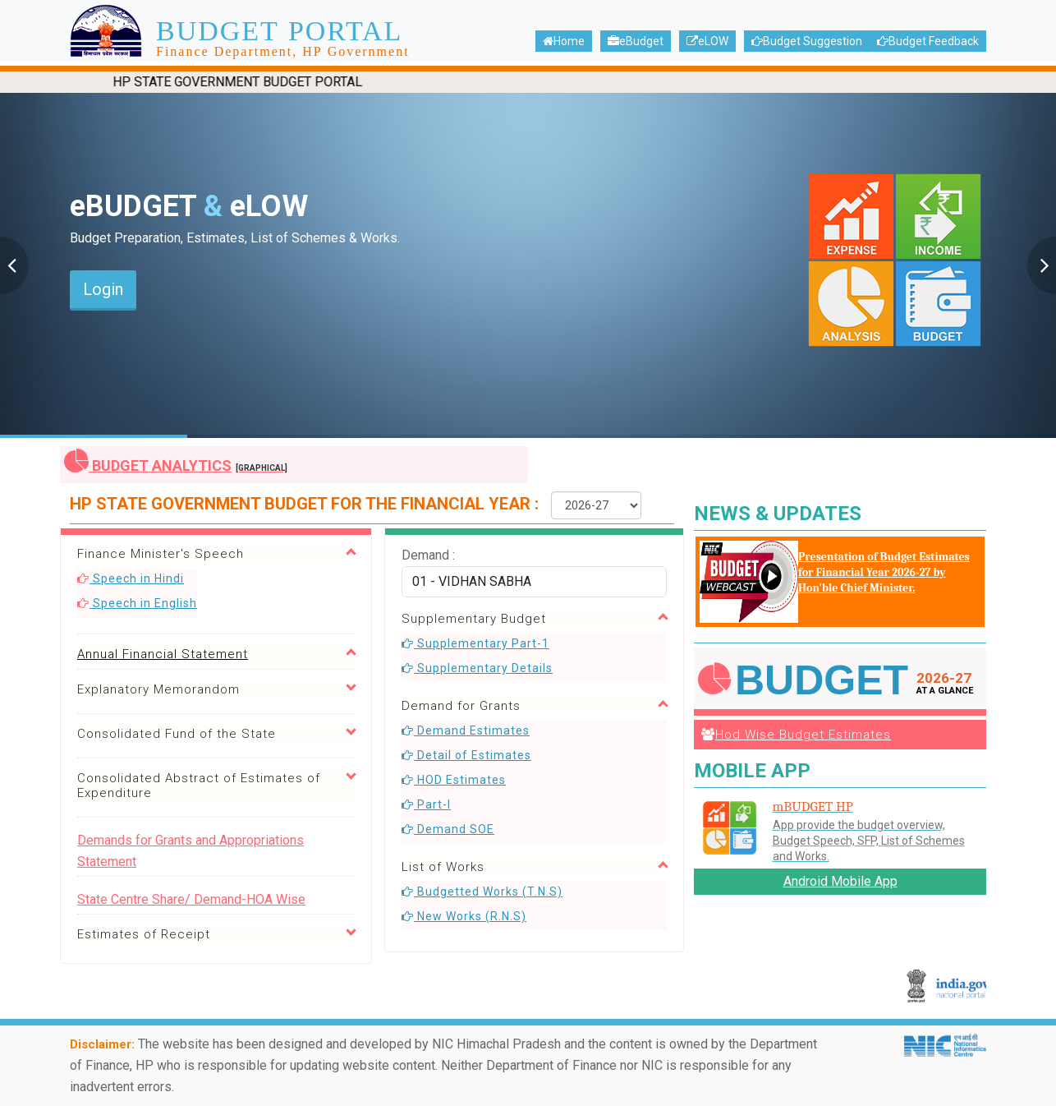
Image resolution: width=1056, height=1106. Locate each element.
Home (564, 41)
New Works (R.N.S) (464, 916)
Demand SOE (448, 829)
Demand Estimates (466, 730)
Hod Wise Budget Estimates (796, 734)
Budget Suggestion (806, 41)
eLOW (707, 41)
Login (103, 289)
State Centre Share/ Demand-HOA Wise (191, 899)
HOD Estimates (454, 779)
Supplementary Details (477, 668)
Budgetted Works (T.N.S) (482, 891)
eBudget (635, 41)
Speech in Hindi (130, 578)
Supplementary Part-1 (475, 643)
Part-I (426, 804)
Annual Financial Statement (162, 654)
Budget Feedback (928, 41)
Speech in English (137, 603)
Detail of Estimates (466, 755)
